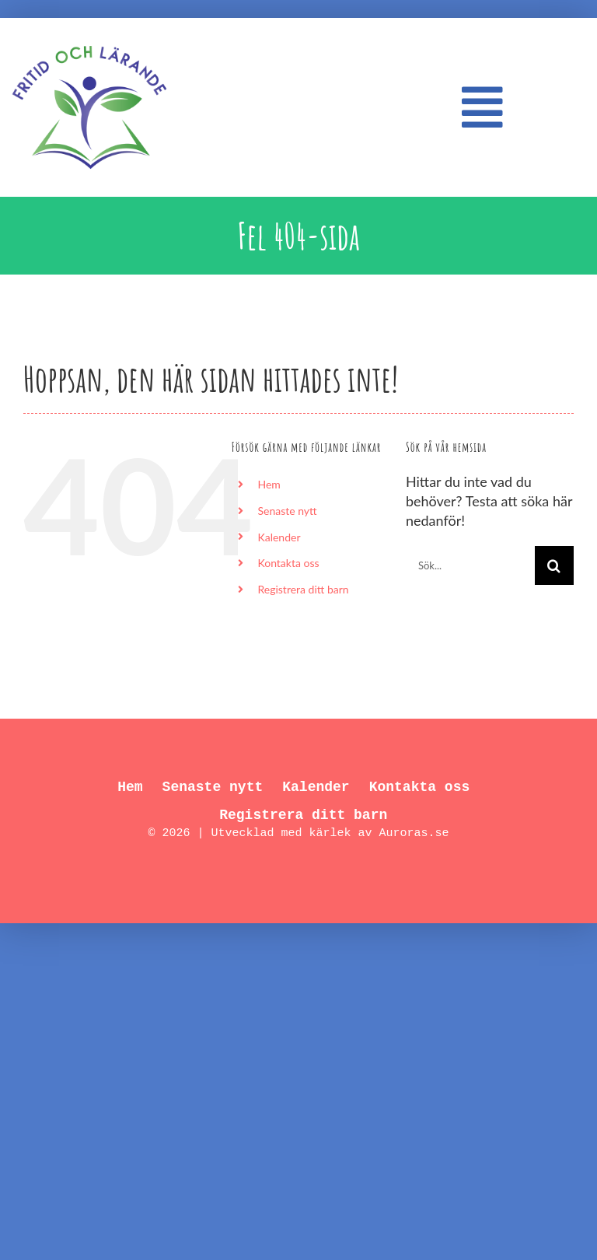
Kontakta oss (288, 562)
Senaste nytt (286, 510)
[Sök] (554, 565)
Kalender (278, 537)
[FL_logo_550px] (89, 36)
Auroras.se (414, 833)
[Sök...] (470, 565)
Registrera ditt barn (302, 589)
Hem (268, 484)
